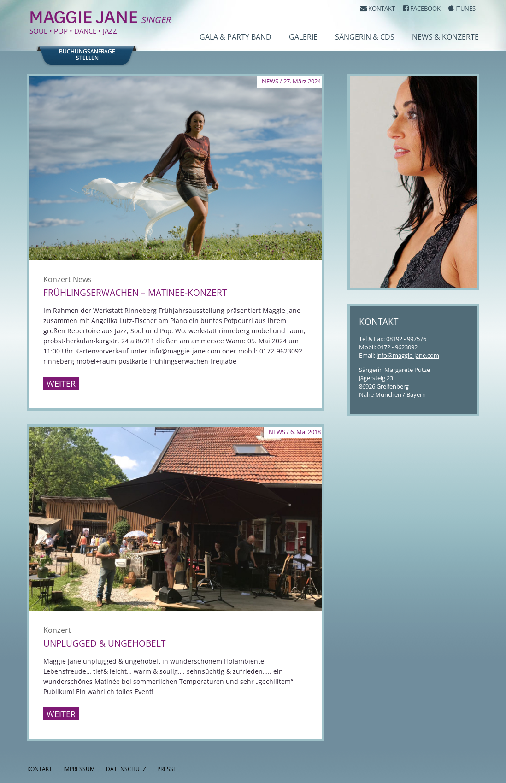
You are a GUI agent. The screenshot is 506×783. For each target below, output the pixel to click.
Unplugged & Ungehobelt (104, 643)
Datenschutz (126, 769)
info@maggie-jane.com (408, 355)
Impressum (79, 769)
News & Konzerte (445, 37)
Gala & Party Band (235, 37)
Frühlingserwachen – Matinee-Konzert (135, 293)
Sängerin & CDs (364, 37)
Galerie (303, 37)
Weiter (61, 383)
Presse (167, 769)
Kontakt (39, 769)
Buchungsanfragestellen (87, 54)
